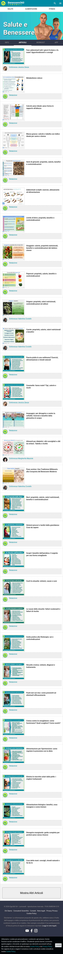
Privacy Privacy (51, 911)
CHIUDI (58, 945)
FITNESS (52, 9)
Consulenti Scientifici (21, 911)
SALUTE (10, 9)
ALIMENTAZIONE (31, 9)
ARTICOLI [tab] (22, 42)
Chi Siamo (8, 911)
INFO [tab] (7, 42)
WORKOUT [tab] (40, 42)
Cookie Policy (32, 913)
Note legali (41, 911)
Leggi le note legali (49, 926)
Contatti (33, 911)
